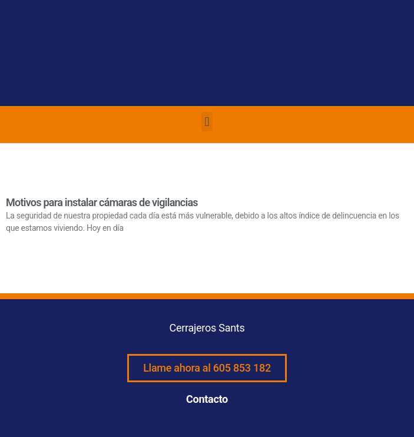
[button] (207, 121)
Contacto (207, 399)
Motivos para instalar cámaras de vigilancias (102, 202)
